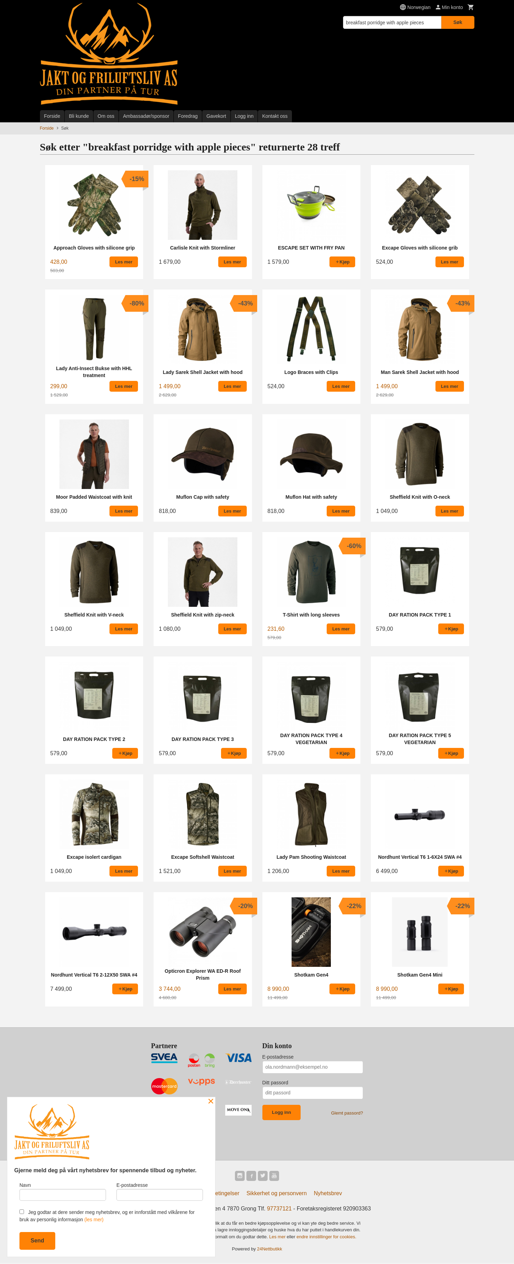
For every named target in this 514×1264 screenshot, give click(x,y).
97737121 (279, 1210)
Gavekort (216, 116)
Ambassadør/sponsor (146, 116)
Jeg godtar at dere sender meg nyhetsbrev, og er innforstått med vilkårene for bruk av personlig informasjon (107, 1215)
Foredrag (188, 116)
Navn (62, 1190)
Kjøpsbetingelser (218, 1194)
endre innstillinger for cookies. (326, 1237)
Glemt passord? (347, 1113)
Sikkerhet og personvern (276, 1194)
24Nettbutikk (269, 1250)
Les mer (278, 1237)
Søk (457, 22)
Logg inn (244, 116)
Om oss (106, 116)
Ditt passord (275, 1082)
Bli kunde (79, 116)
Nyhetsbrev (328, 1194)
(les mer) (94, 1219)
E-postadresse (278, 1057)
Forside (52, 116)
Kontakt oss (274, 116)
